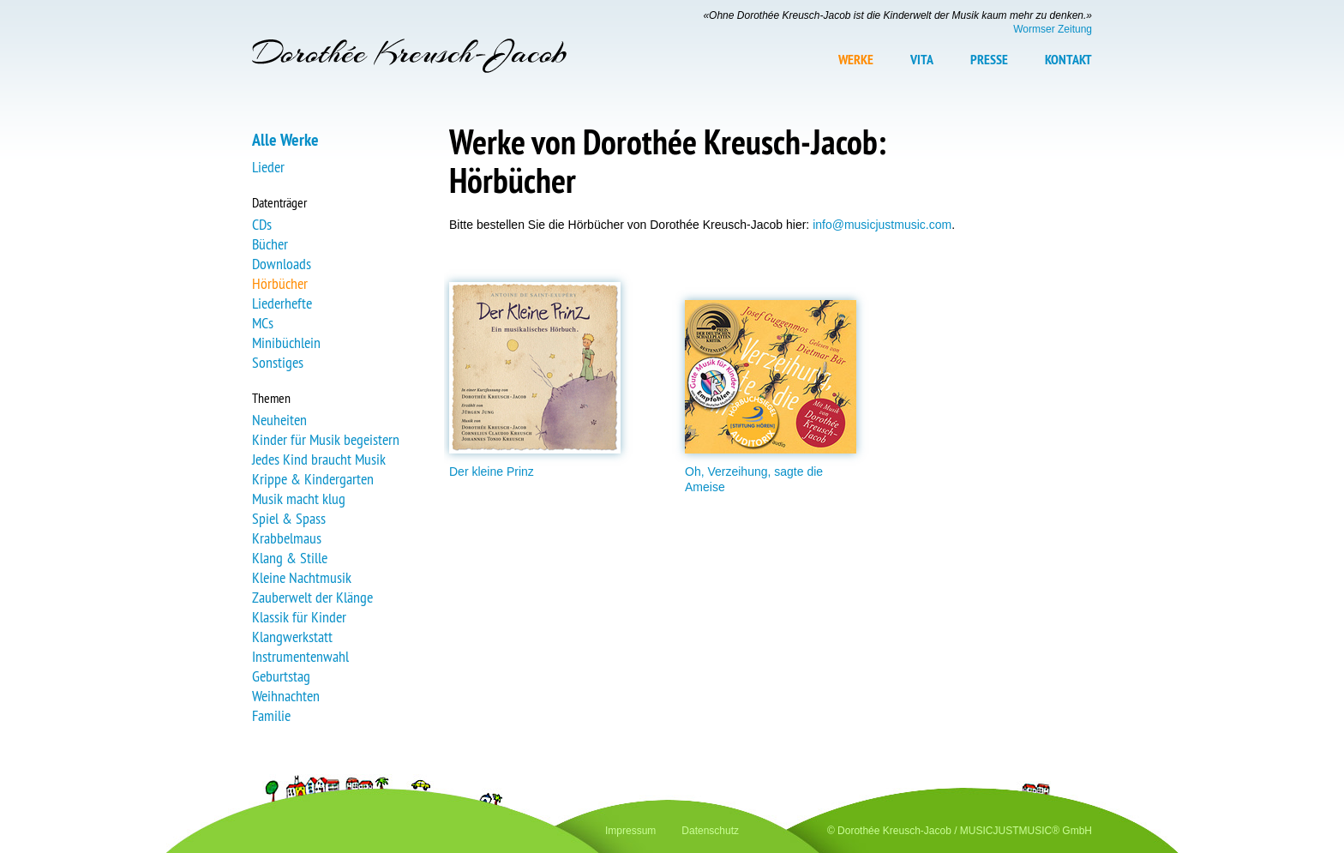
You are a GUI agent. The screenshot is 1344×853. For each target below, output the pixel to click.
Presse (989, 60)
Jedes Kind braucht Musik (319, 459)
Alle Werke (285, 140)
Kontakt (1068, 60)
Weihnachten (286, 696)
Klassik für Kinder (299, 617)
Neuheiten (279, 420)
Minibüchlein (286, 342)
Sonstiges (277, 362)
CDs (262, 224)
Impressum (630, 831)
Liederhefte (282, 303)
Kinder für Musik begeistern (325, 439)
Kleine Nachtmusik (301, 577)
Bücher (270, 244)
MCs (262, 323)
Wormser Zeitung (1052, 29)
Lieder (268, 167)
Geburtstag (281, 676)
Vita (921, 60)
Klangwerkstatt (292, 636)
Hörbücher (280, 283)
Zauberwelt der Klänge (312, 597)
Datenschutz (710, 831)
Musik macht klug (298, 498)
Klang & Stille (289, 558)
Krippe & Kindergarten (313, 479)
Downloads (281, 263)
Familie (271, 715)
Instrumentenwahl (300, 656)
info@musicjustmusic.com (882, 224)
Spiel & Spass (289, 518)
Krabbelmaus (286, 538)
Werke (855, 60)
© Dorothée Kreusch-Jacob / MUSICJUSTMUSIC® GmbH (959, 831)
